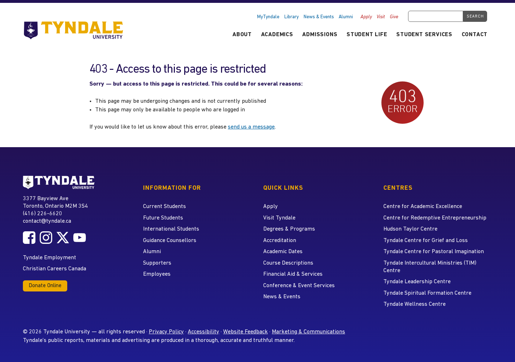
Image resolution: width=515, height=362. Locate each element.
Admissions (319, 35)
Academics (277, 35)
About (242, 35)
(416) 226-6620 (42, 214)
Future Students (163, 218)
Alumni (346, 17)
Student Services (424, 35)
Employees (157, 274)
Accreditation (279, 240)
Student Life (367, 35)
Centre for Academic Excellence (422, 206)
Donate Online (45, 286)
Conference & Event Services (299, 286)
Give (394, 17)
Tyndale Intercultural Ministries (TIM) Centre (429, 267)
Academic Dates (283, 252)
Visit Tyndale (279, 218)
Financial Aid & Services (293, 274)
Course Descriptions (288, 263)
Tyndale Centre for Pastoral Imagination (433, 252)
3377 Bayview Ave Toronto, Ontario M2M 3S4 (55, 202)
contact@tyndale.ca (47, 221)
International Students (171, 229)
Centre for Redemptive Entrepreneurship (434, 218)
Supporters (157, 263)
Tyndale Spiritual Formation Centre (427, 293)
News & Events (319, 17)
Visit (381, 17)
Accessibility (203, 332)
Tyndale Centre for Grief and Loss (425, 240)
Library (291, 17)
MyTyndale (268, 17)
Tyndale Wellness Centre (414, 304)
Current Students (164, 206)
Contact (475, 35)
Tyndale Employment (49, 258)
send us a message (251, 127)
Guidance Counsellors (169, 240)
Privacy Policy (166, 332)
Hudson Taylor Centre (410, 229)
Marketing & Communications (308, 332)
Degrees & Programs (289, 229)
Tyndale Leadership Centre (417, 282)
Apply (366, 17)
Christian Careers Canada (54, 269)
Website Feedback (245, 332)
